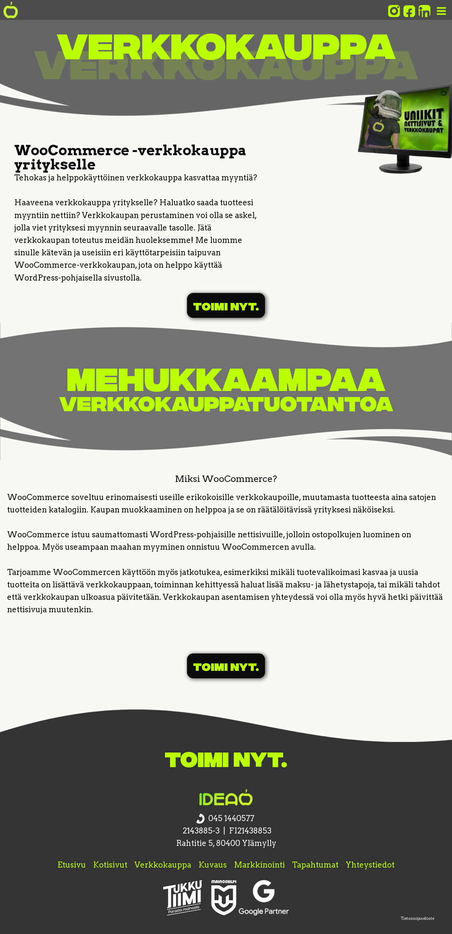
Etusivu (71, 864)
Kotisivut (110, 864)
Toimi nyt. (226, 305)
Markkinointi (259, 864)
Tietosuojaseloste (417, 918)
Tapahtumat (315, 864)
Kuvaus (212, 864)
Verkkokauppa (162, 864)
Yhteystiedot (370, 864)
